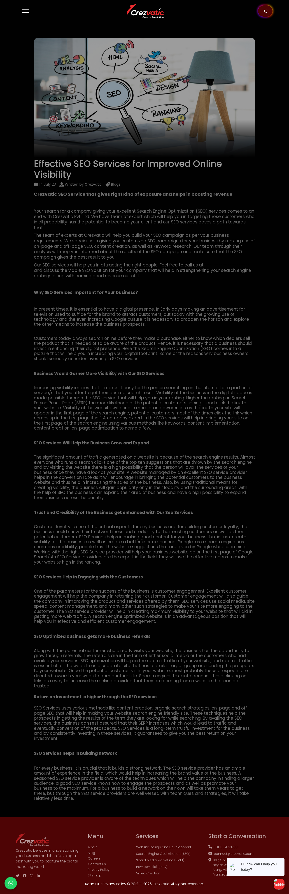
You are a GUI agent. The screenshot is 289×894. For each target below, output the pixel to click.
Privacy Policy (99, 875)
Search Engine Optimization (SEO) (163, 859)
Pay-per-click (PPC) (151, 872)
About (93, 852)
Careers (94, 864)
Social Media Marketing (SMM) (160, 865)
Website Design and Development (163, 852)
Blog (91, 858)
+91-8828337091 (223, 852)
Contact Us (97, 869)
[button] (26, 11)
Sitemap (94, 880)
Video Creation (148, 878)
